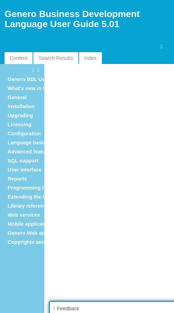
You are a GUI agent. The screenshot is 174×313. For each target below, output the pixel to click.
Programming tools (31, 188)
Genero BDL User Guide (37, 79)
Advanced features (30, 151)
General (17, 97)
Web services (24, 215)
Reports (17, 179)
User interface (25, 169)
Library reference (28, 206)
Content (18, 58)
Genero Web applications (38, 233)
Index (90, 58)
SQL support (23, 160)
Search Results (55, 58)
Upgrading (20, 115)
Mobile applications (31, 224)
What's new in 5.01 (30, 88)
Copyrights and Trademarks (41, 242)
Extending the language (36, 197)
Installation (21, 106)
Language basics (28, 142)
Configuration (24, 133)
